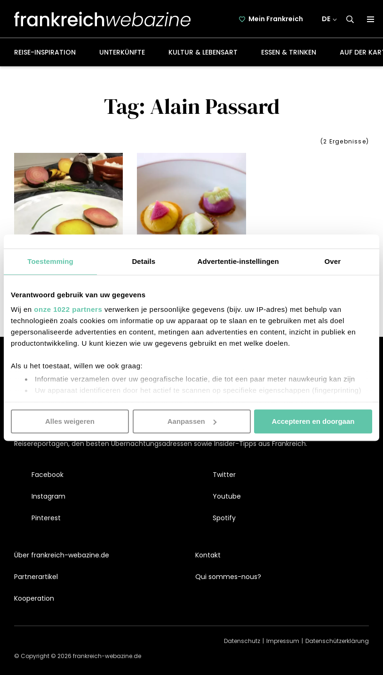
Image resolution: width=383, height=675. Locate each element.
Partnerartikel (36, 576)
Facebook (48, 474)
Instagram (48, 496)
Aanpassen (192, 421)
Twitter (224, 474)
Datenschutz (242, 641)
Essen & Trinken (288, 52)
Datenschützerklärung (337, 641)
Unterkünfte (122, 52)
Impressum (282, 641)
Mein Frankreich (276, 19)
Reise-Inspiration (45, 52)
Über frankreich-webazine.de (61, 555)
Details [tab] (143, 261)
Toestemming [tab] (50, 261)
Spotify (224, 518)
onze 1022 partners (68, 309)
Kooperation (34, 598)
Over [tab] (333, 261)
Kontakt (208, 555)
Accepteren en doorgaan (313, 421)
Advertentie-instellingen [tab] (238, 261)
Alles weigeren (70, 421)
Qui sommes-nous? (228, 576)
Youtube (227, 496)
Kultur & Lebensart (203, 52)
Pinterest (46, 518)
